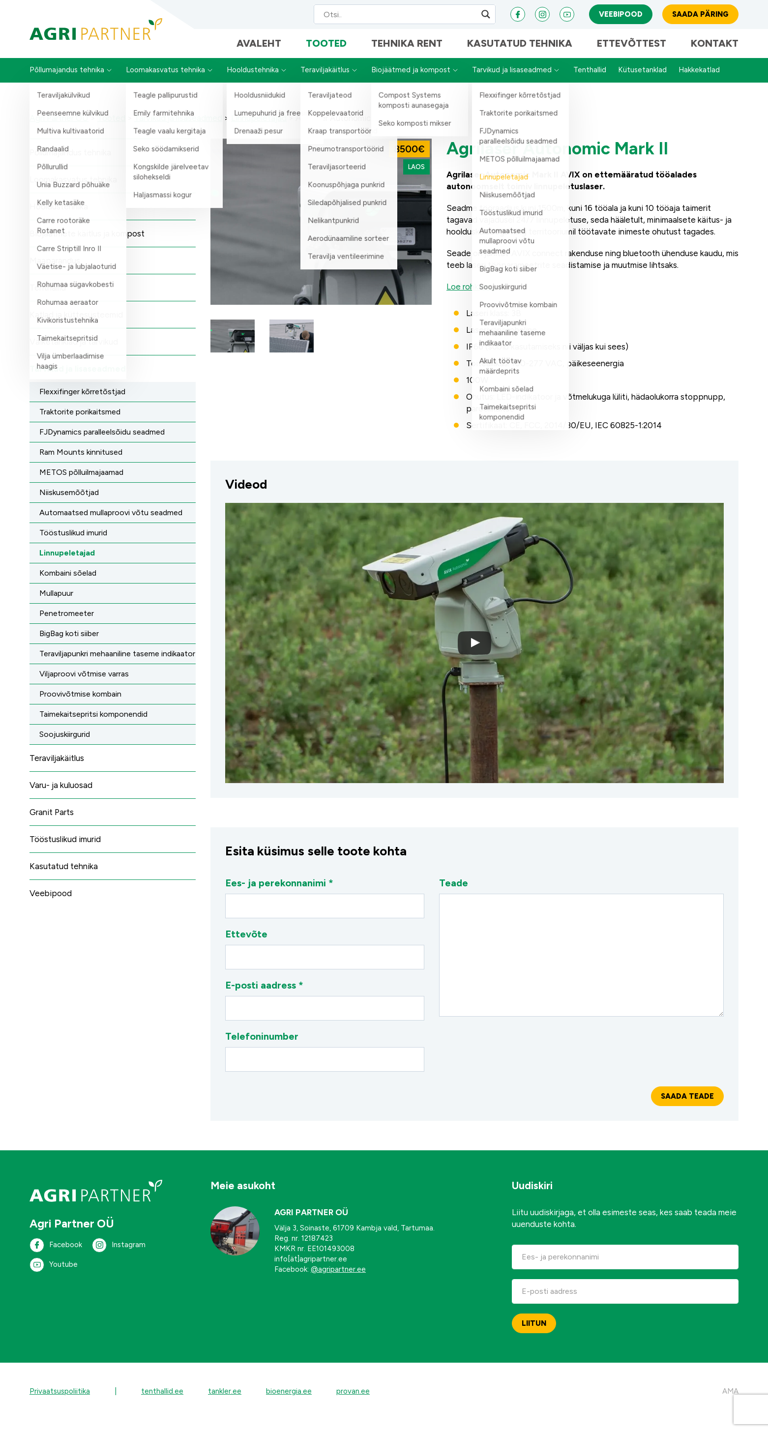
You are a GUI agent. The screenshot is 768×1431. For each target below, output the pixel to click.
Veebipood (621, 17)
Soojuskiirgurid (64, 745)
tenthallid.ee (162, 1402)
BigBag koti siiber (69, 644)
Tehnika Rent (407, 52)
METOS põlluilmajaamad (81, 483)
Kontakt (714, 52)
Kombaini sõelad (67, 583)
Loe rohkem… (470, 297)
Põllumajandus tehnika (67, 81)
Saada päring (700, 17)
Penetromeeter (66, 624)
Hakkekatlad (699, 81)
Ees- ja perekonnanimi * (324, 908)
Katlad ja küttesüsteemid (76, 325)
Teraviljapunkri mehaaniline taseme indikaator (117, 664)
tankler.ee (224, 1402)
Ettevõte (324, 959)
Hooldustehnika (253, 81)
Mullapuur (56, 604)
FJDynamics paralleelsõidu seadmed (102, 442)
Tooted (326, 52)
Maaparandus (55, 271)
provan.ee (353, 1402)
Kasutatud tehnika (519, 52)
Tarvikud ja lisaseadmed (512, 81)
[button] (232, 347)
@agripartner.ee (338, 1280)
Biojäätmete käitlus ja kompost (87, 244)
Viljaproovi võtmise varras (84, 684)
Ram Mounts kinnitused (80, 462)
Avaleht (258, 52)
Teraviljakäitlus (325, 81)
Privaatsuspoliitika (60, 1402)
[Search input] (395, 17)
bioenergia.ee (289, 1402)
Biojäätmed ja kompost (410, 81)
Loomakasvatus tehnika (165, 81)
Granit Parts (52, 823)
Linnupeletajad (67, 563)
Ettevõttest (631, 52)
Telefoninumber (324, 1061)
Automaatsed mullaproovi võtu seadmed (110, 523)
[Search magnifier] (485, 17)
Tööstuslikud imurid (73, 543)
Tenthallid (589, 81)
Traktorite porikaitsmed (79, 422)
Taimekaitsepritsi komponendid (93, 725)
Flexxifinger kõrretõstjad (82, 402)
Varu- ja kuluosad (61, 796)
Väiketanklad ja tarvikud (74, 352)
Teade (581, 957)
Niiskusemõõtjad (69, 503)
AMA (730, 1402)
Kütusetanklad (642, 81)
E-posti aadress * (324, 1010)
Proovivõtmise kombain (80, 704)
